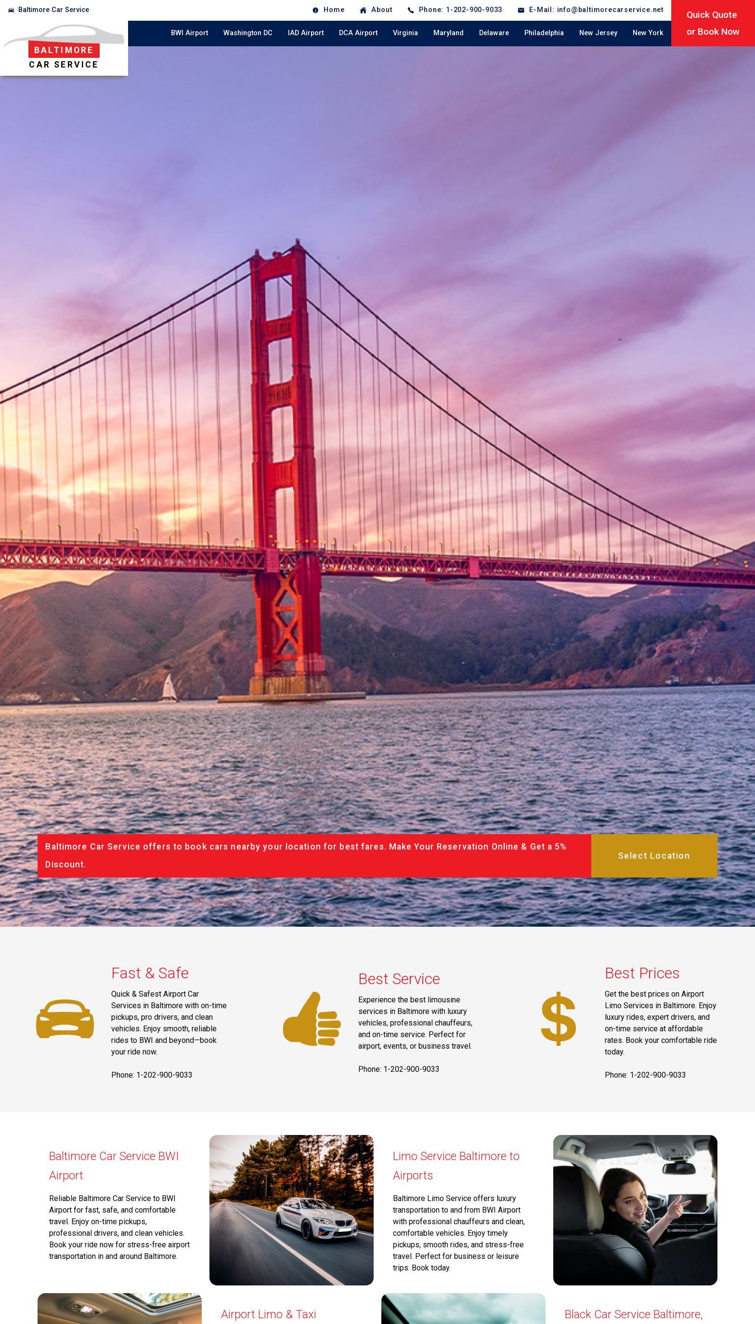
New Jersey (598, 33)
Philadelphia (544, 33)
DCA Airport (358, 33)
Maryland (448, 33)
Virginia (405, 33)
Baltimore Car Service (53, 10)
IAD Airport (306, 33)
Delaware (494, 33)
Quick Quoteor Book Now (713, 23)
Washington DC (248, 33)
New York (648, 33)
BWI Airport (189, 33)
